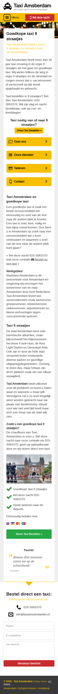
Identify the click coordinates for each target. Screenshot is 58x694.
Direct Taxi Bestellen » (29, 130)
